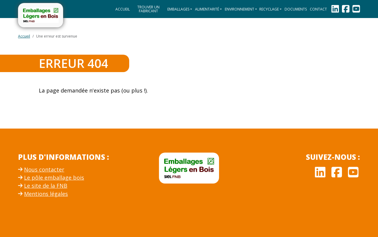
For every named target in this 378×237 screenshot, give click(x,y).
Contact (318, 9)
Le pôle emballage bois (51, 177)
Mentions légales (43, 193)
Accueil (122, 9)
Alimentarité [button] (207, 9)
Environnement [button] (239, 9)
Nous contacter (41, 169)
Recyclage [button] (269, 9)
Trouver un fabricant (148, 9)
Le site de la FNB (42, 185)
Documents (296, 9)
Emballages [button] (178, 9)
